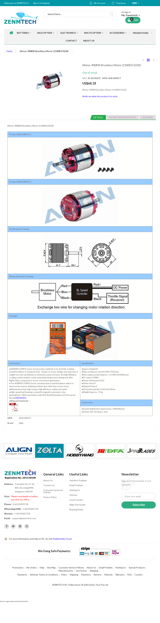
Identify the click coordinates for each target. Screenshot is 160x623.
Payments (22, 574)
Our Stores (81, 570)
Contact (139, 574)
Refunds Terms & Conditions (44, 574)
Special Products (137, 567)
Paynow (73, 495)
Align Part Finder (77, 504)
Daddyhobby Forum (62, 538)
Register (46, 3)
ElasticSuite (23, 601)
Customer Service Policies (71, 567)
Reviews (147, 117)
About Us (48, 480)
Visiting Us (74, 490)
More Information (122, 117)
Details (98, 117)
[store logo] (21, 17)
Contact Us (49, 485)
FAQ (129, 574)
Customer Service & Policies (53, 491)
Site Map (51, 567)
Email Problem (76, 485)
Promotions (18, 567)
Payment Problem (78, 480)
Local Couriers (76, 499)
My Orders (31, 567)
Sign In (36, 3)
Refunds (108, 574)
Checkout (121, 3)
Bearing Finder (76, 509)
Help (42, 567)
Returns (98, 574)
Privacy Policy (50, 497)
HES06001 (21, 398)
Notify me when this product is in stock (100, 96)
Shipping (94, 570)
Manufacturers (66, 570)
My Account (100, 3)
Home (9, 51)
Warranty (120, 574)
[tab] (98, 117)
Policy (64, 574)
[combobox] (80, 14)
